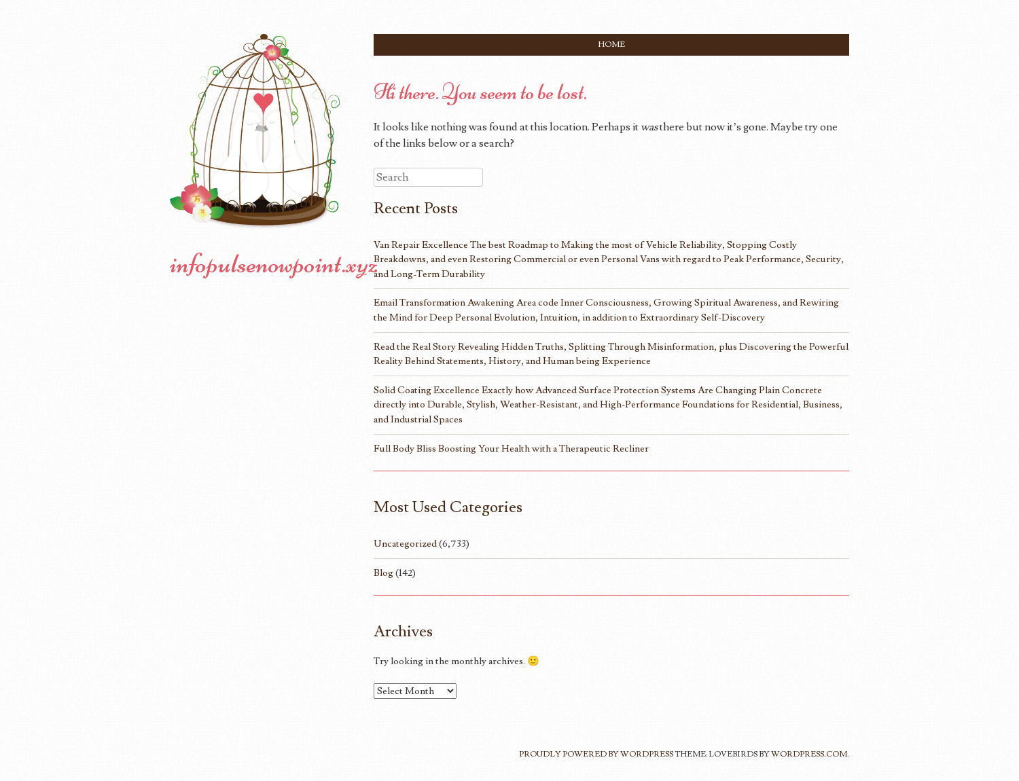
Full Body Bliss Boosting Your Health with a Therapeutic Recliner (511, 448)
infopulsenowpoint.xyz (274, 263)
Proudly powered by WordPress (596, 754)
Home (611, 44)
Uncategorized (405, 543)
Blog (383, 572)
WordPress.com (809, 754)
